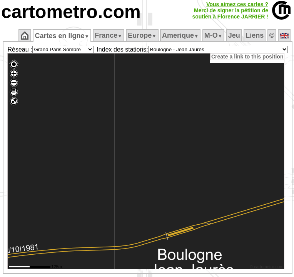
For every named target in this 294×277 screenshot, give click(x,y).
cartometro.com (71, 12)
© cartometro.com (267, 266)
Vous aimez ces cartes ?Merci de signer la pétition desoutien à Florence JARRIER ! (230, 10)
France (108, 35)
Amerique (180, 35)
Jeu (234, 35)
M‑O (213, 35)
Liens (255, 35)
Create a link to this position (247, 56)
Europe (142, 35)
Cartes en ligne (62, 36)
